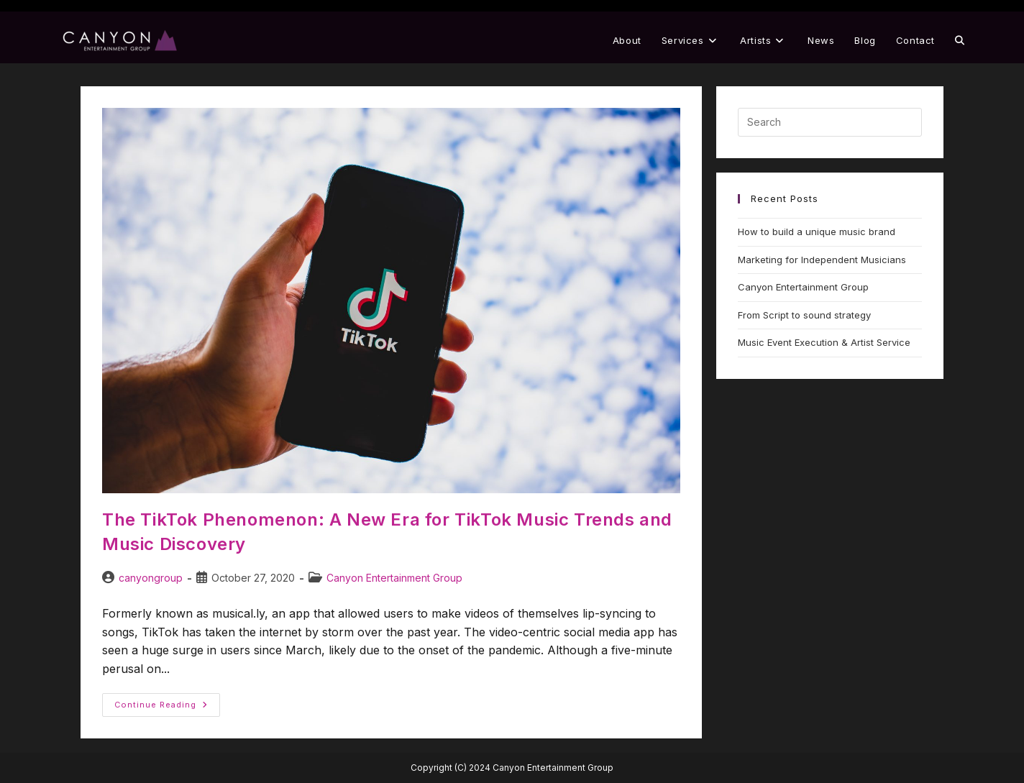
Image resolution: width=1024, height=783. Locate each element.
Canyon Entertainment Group (394, 578)
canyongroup (151, 578)
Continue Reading (167, 701)
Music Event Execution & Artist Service (824, 342)
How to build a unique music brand (816, 231)
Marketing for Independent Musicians (822, 259)
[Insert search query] (830, 122)
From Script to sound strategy (804, 315)
